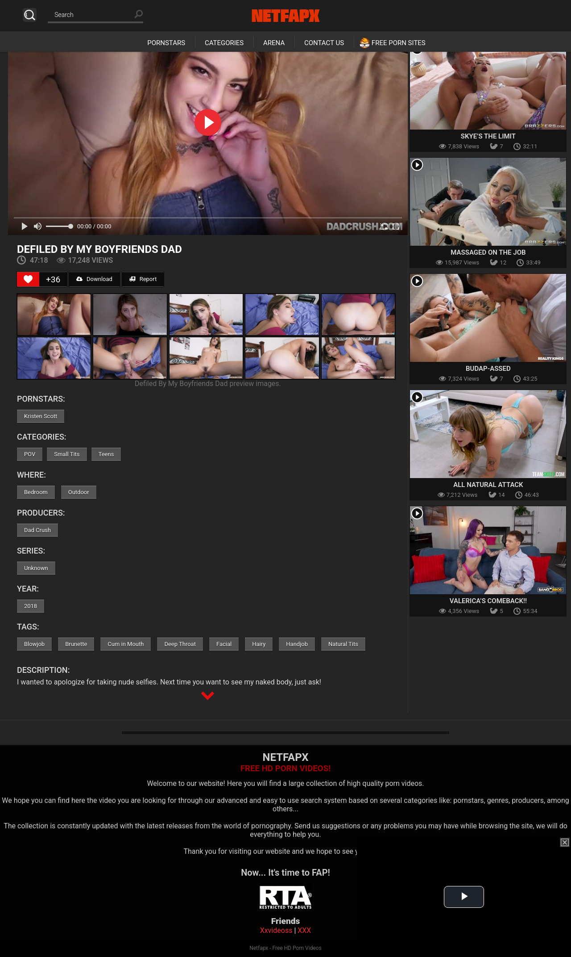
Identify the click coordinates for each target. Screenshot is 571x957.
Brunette (76, 644)
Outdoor (78, 492)
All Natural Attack (488, 485)
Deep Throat (180, 644)
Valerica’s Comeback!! (488, 601)
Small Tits (66, 454)
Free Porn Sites (399, 43)
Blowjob (34, 644)
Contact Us (324, 43)
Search (30, 15)
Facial (224, 644)
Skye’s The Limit (488, 136)
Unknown (36, 568)
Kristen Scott (40, 416)
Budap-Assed (488, 369)
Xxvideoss (276, 930)
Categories (224, 43)
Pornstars (166, 43)
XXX (304, 930)
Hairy (258, 644)
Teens (106, 454)
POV (29, 454)
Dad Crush (37, 530)
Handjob (297, 644)
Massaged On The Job (488, 252)
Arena (274, 43)
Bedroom (36, 492)
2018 (30, 606)
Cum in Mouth (126, 644)
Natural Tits (343, 644)
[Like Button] (28, 279)
